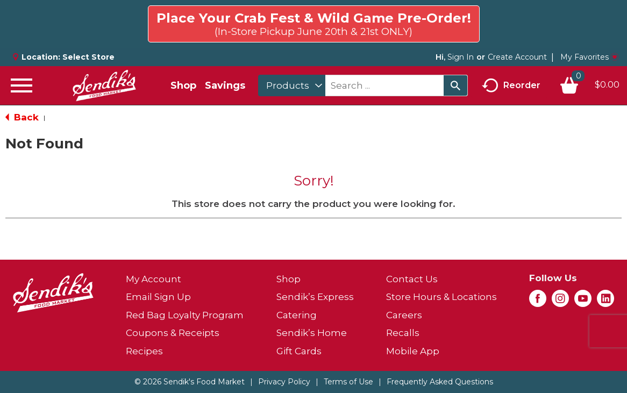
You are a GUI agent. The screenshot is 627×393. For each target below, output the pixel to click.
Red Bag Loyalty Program (185, 315)
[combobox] (291, 85)
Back (22, 117)
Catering (296, 315)
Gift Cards (299, 351)
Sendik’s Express (315, 296)
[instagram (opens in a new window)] (560, 301)
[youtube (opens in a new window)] (583, 301)
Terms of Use (348, 382)
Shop (183, 85)
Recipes (144, 351)
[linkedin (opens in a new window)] (605, 301)
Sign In (460, 57)
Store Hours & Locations (441, 296)
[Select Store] (89, 57)
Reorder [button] (511, 85)
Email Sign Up (158, 296)
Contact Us (412, 279)
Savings (225, 85)
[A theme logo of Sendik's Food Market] (104, 85)
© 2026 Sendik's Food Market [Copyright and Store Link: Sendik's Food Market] (189, 382)
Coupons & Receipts (172, 332)
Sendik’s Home (311, 332)
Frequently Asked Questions (440, 382)
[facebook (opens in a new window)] (537, 301)
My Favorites (589, 57)
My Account (153, 279)
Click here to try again (556, 19)
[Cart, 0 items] (589, 85)
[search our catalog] (455, 85)
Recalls (402, 332)
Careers (404, 315)
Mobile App (412, 351)
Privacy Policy (284, 382)
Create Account (517, 57)
